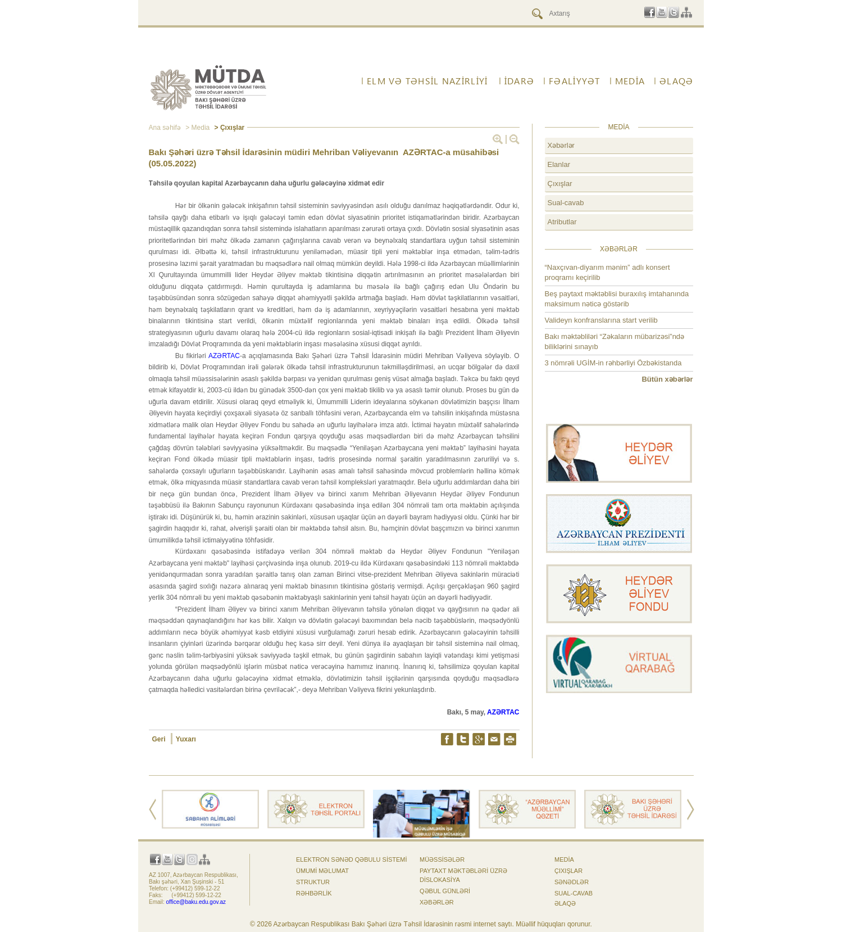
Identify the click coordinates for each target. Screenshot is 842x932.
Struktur (313, 882)
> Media (197, 128)
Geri (159, 739)
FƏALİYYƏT (574, 81)
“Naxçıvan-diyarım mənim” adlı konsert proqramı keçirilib (607, 272)
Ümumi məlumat (322, 870)
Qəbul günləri (445, 891)
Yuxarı (186, 739)
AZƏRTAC (224, 356)
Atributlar (562, 222)
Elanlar (559, 164)
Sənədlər (571, 882)
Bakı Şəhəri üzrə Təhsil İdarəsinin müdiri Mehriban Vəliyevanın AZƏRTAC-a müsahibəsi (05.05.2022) (324, 157)
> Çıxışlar (228, 128)
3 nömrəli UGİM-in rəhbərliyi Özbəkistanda (613, 363)
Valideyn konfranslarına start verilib (601, 320)
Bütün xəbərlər (667, 379)
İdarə (519, 81)
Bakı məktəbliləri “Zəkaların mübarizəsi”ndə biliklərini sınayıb (615, 341)
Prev (152, 809)
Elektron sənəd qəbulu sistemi (351, 859)
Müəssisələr (442, 859)
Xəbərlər (561, 145)
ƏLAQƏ (676, 81)
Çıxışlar (560, 183)
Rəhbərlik (314, 893)
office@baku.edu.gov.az (196, 902)
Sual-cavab (566, 202)
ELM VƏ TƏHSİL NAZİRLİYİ (427, 81)
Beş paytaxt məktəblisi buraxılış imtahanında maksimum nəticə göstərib (617, 298)
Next (690, 809)
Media (630, 81)
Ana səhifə (165, 128)
